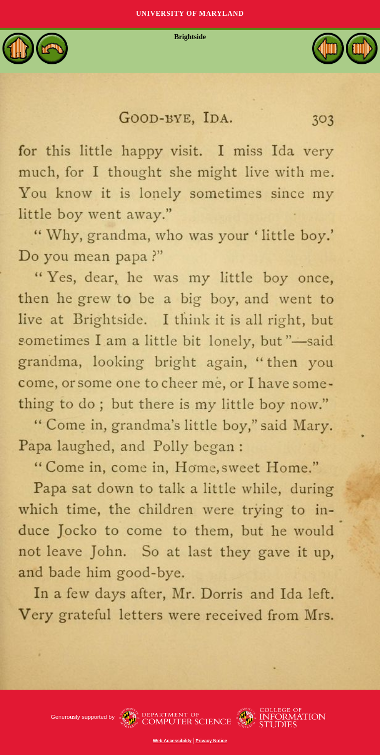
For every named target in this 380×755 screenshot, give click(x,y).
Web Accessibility (172, 740)
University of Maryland (190, 13)
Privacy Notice (211, 740)
